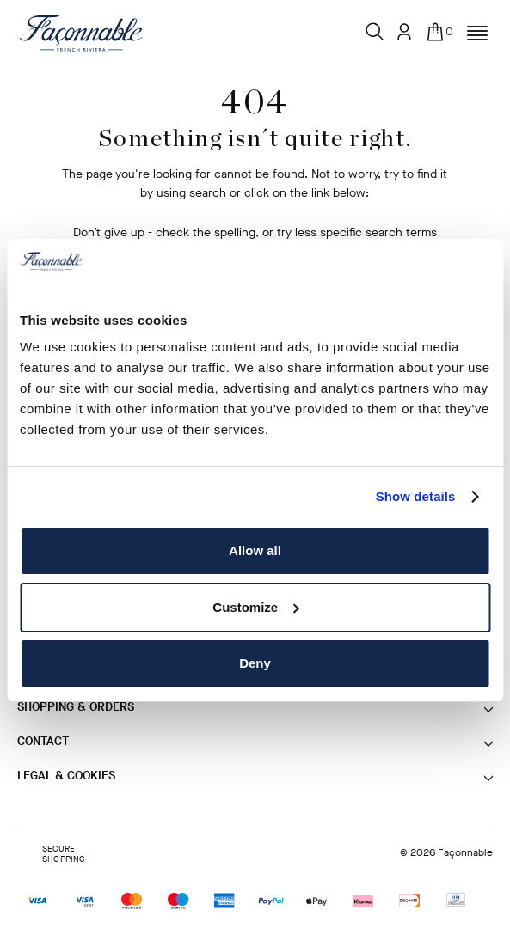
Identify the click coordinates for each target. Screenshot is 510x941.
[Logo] (81, 33)
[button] (477, 33)
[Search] (375, 27)
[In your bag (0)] (439, 27)
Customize (255, 607)
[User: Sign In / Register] (404, 31)
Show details (416, 496)
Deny (255, 663)
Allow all (255, 550)
